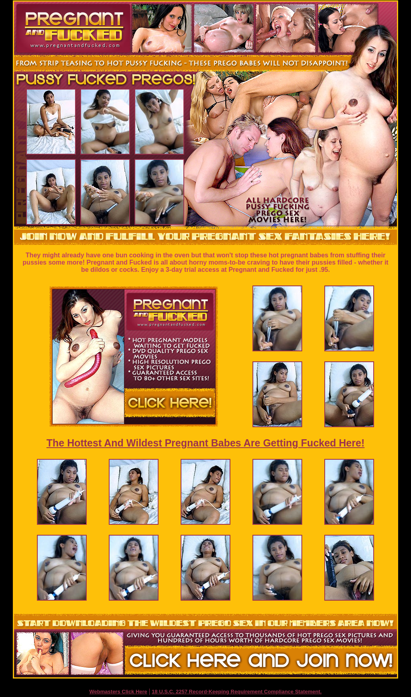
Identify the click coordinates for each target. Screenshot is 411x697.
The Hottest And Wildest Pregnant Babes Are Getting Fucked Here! (205, 442)
